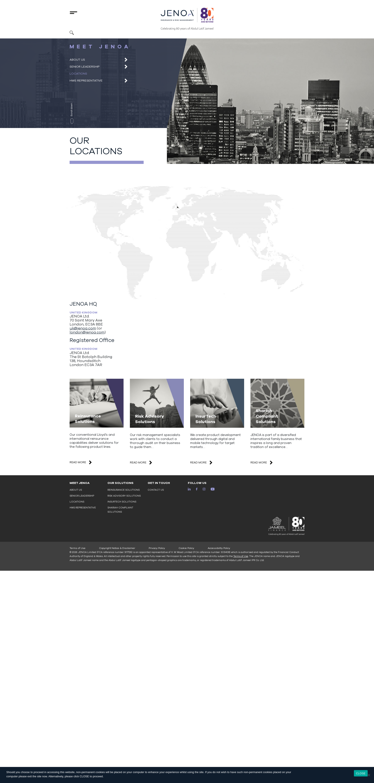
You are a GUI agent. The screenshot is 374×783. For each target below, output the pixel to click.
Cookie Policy (186, 548)
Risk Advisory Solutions (124, 495)
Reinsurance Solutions (123, 490)
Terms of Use (77, 548)
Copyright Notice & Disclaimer (117, 548)
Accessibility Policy (219, 548)
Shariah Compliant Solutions (120, 509)
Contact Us (156, 490)
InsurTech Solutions (121, 501)
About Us (77, 60)
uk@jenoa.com (83, 328)
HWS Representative (86, 81)
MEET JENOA (79, 483)
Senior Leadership (84, 67)
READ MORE (81, 462)
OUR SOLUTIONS (120, 483)
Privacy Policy (157, 548)
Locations (78, 74)
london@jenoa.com (87, 332)
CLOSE (361, 773)
